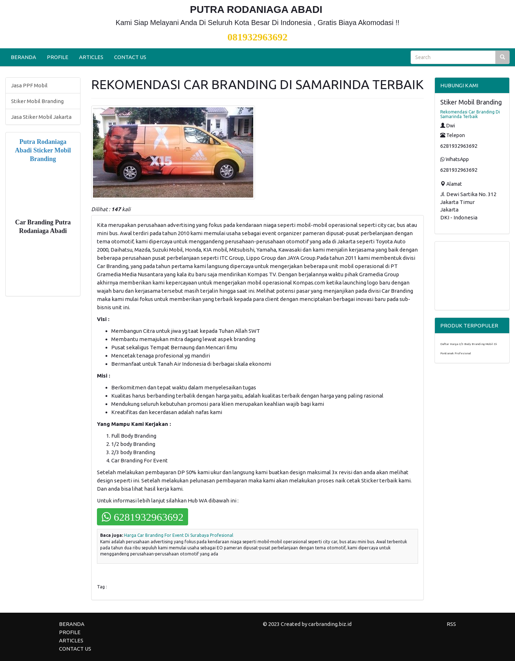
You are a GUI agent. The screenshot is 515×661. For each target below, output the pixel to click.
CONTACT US (130, 57)
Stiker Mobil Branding (37, 101)
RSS (451, 624)
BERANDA (23, 57)
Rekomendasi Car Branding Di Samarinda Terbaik (470, 114)
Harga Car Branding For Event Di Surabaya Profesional (178, 535)
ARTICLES (91, 57)
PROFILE (57, 57)
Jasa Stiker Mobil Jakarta (41, 117)
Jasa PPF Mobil (29, 85)
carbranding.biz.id (330, 624)
